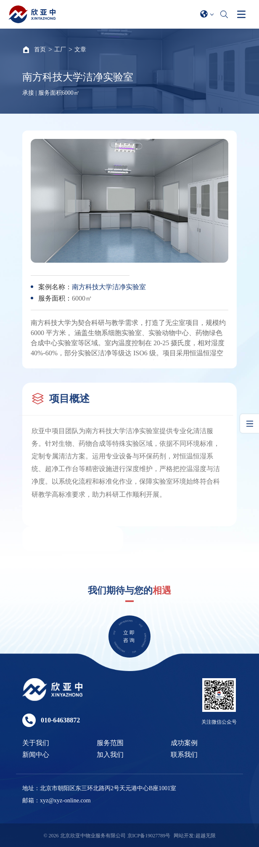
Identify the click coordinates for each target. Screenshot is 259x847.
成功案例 (184, 742)
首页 (40, 49)
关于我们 (35, 742)
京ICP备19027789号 (149, 836)
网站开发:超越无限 (194, 836)
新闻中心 (35, 754)
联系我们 (184, 754)
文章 (80, 49)
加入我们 (110, 754)
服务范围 (110, 742)
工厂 (60, 49)
